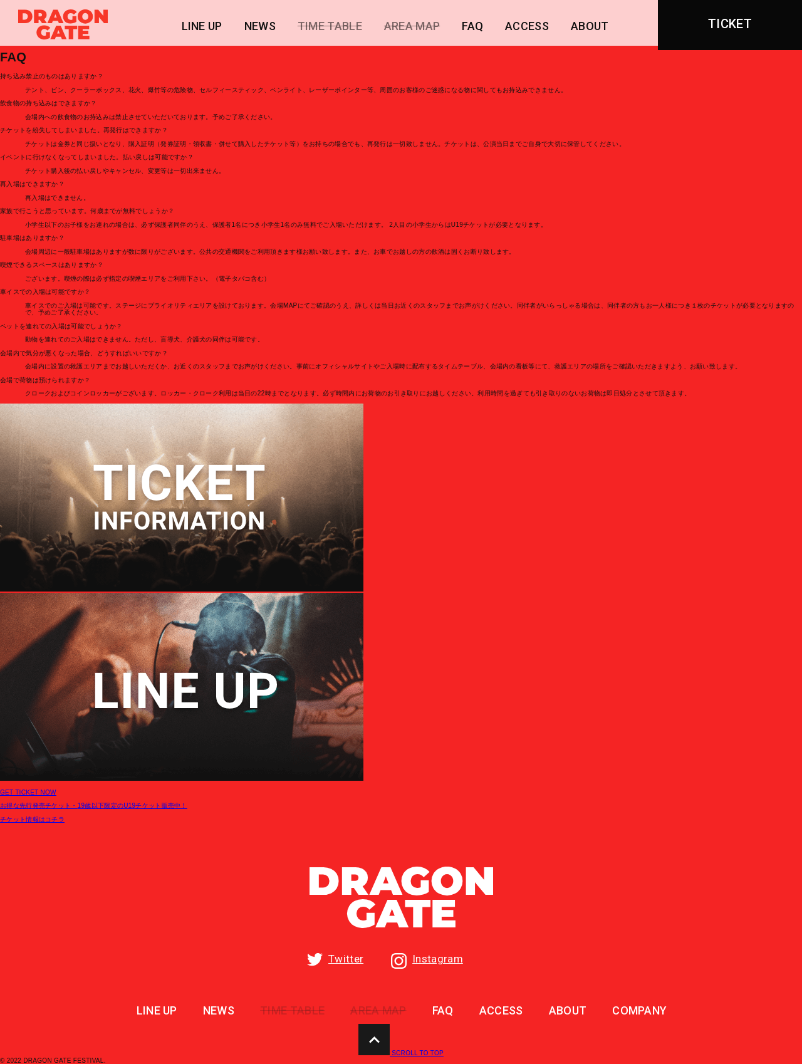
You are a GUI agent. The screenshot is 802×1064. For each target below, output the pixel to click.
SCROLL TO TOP (401, 1053)
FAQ (472, 26)
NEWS (260, 26)
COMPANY (639, 1010)
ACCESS (527, 26)
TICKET (730, 23)
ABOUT (590, 26)
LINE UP (202, 26)
